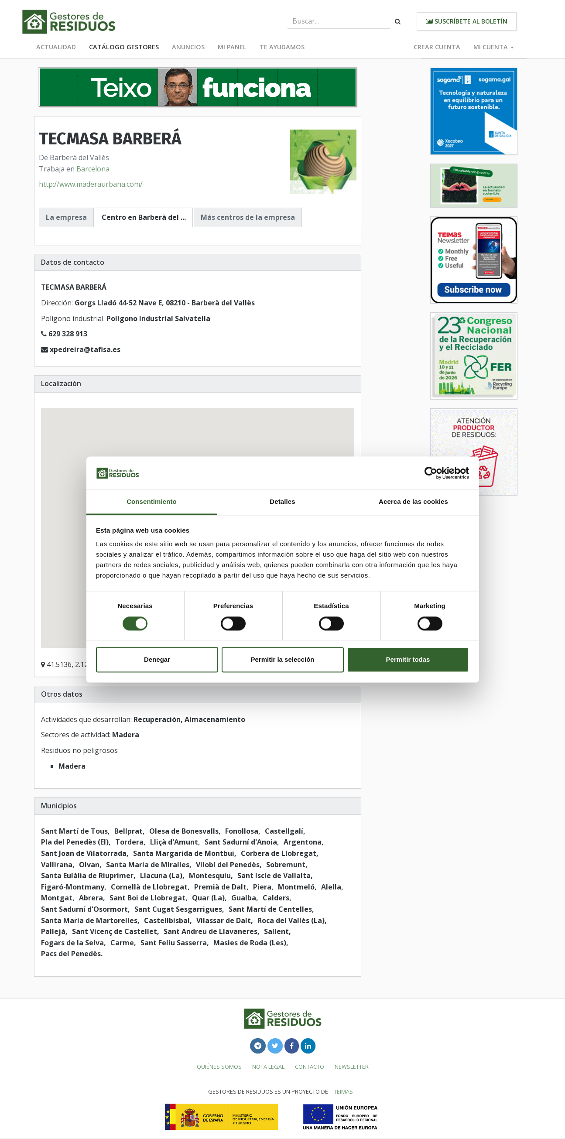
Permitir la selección (283, 660)
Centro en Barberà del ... (144, 217)
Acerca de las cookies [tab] (413, 502)
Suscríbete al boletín (466, 21)
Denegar (157, 660)
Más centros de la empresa (248, 217)
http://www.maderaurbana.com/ (91, 184)
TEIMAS (343, 1091)
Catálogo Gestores (124, 47)
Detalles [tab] (282, 502)
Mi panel (232, 47)
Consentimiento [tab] (152, 502)
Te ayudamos (282, 47)
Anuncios (188, 47)
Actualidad (56, 47)
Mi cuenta (493, 47)
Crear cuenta (437, 47)
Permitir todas (408, 660)
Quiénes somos (219, 1067)
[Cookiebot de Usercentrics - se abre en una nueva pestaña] (431, 472)
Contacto (309, 1067)
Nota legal (268, 1067)
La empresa (66, 217)
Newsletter (352, 1067)
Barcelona (93, 169)
